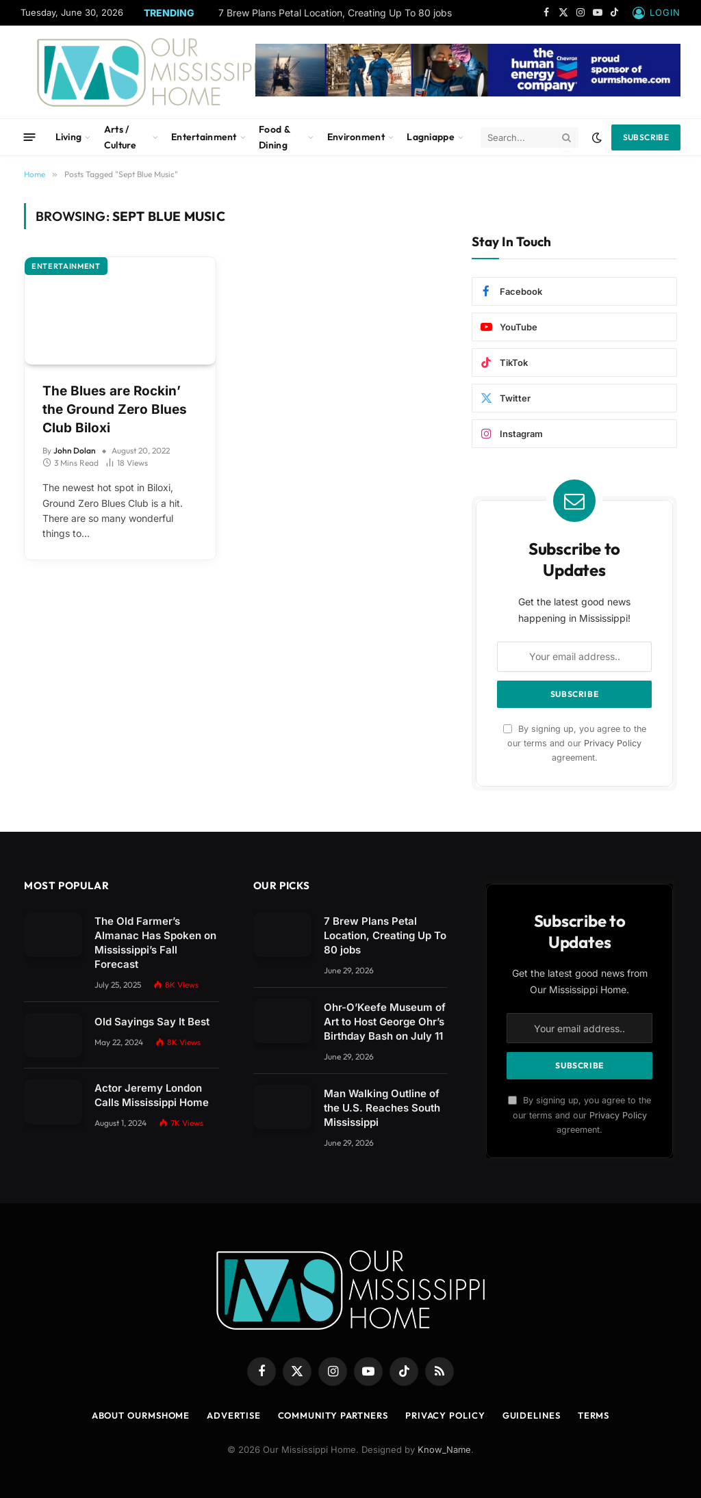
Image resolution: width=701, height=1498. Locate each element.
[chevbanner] (468, 93)
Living (68, 137)
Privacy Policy (612, 743)
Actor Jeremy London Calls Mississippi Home (151, 1095)
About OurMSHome (141, 1415)
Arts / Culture (120, 136)
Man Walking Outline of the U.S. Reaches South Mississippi (382, 1108)
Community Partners (333, 1415)
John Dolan (74, 450)
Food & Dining (274, 136)
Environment (356, 137)
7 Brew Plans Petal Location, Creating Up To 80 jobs (335, 12)
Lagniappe (431, 137)
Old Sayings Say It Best (151, 1021)
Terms (594, 1415)
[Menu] (30, 137)
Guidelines (531, 1415)
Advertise (233, 1415)
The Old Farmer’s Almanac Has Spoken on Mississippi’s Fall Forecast (155, 943)
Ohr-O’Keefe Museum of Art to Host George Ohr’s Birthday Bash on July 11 (385, 1021)
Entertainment (204, 137)
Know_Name (444, 1449)
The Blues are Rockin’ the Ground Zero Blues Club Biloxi (114, 409)
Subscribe (646, 137)
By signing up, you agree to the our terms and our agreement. (574, 743)
